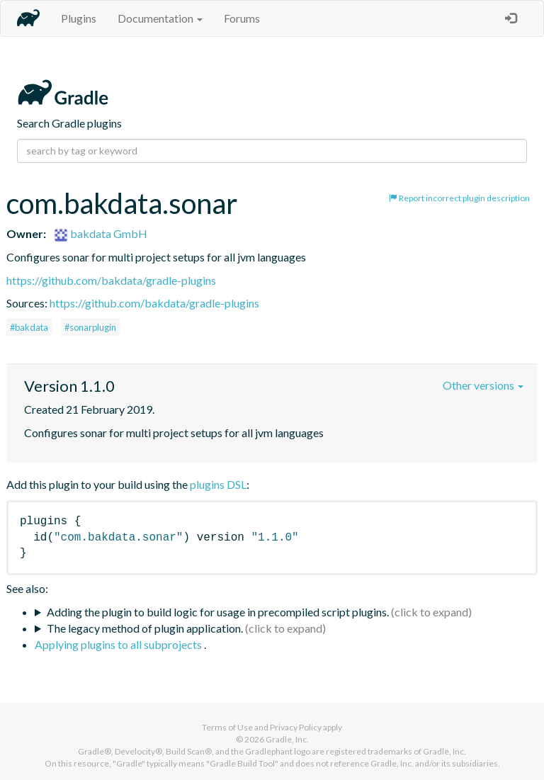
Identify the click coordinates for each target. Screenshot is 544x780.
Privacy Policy (296, 727)
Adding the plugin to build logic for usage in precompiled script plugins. (218, 611)
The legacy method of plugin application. (145, 628)
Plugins (78, 18)
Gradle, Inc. (287, 739)
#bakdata (29, 327)
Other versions (483, 385)
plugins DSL (218, 484)
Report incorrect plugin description (459, 198)
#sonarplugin (90, 327)
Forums (242, 18)
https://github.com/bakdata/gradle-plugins (111, 280)
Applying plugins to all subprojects (119, 644)
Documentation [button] (160, 18)
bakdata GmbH (100, 233)
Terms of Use (227, 727)
